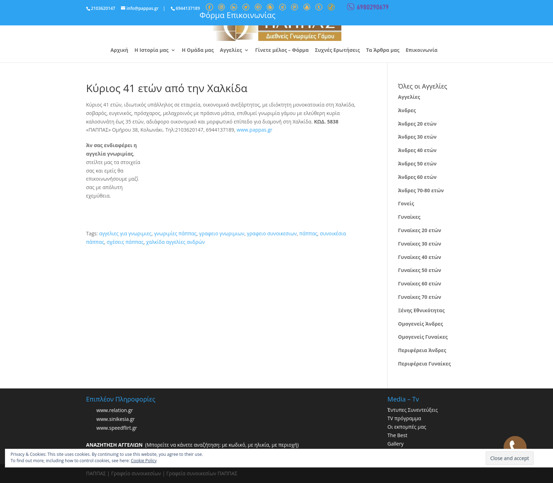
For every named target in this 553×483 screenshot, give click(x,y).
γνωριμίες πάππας (175, 233)
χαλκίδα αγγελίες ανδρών (175, 242)
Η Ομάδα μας (197, 50)
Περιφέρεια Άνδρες (422, 350)
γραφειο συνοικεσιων (272, 233)
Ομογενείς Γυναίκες (423, 336)
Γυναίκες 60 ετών (419, 283)
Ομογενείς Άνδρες (420, 323)
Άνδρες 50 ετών (417, 163)
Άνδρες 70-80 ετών (421, 190)
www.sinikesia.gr (115, 419)
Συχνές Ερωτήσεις (337, 50)
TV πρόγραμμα (404, 418)
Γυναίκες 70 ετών (419, 297)
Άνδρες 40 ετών (417, 150)
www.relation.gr (114, 410)
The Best (397, 435)
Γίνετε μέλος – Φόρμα (282, 50)
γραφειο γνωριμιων (221, 233)
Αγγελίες (231, 50)
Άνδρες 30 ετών (417, 136)
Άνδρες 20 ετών (417, 123)
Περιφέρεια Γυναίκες (424, 363)
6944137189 (188, 8)
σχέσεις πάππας (125, 242)
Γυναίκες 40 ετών (419, 257)
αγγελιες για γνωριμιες (125, 233)
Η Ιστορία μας (151, 50)
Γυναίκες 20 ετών (419, 230)
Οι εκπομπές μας (407, 426)
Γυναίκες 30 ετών (419, 243)
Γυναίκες (409, 216)
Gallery (396, 443)
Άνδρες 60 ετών (417, 177)
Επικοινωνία (421, 50)
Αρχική (119, 50)
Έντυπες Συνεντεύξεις (413, 409)
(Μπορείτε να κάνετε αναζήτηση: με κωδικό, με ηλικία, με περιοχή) (192, 444)
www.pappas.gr (254, 129)
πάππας (308, 233)
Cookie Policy (144, 461)
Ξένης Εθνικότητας (421, 310)
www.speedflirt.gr (116, 428)
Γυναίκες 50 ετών (419, 270)
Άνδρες (407, 110)
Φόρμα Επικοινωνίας (237, 15)
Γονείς (406, 203)
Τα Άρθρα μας (383, 50)
